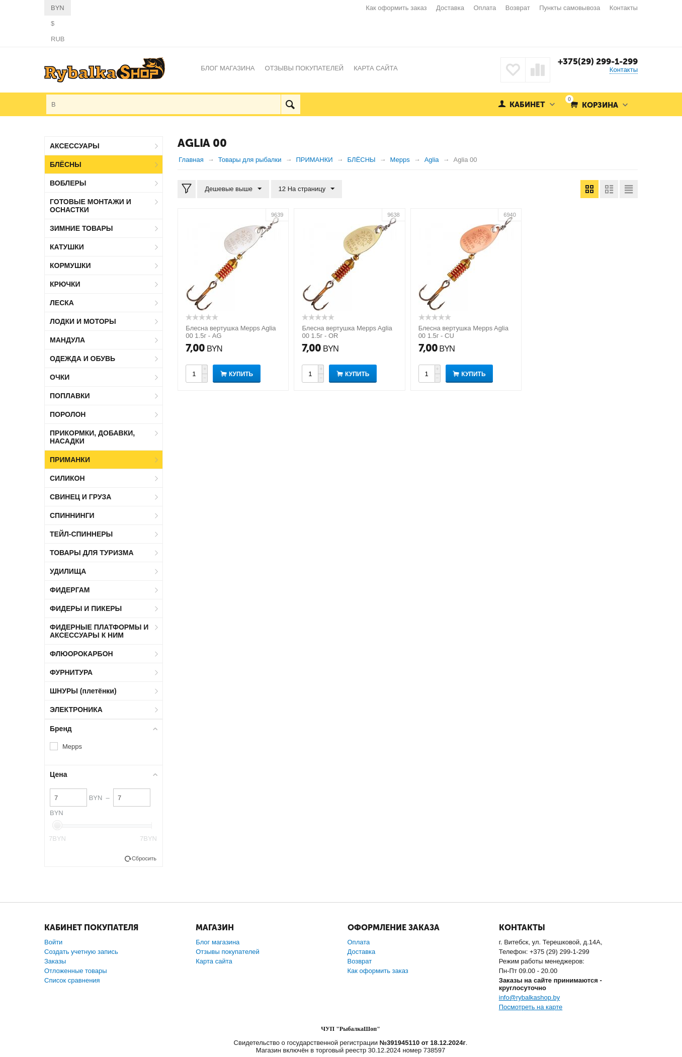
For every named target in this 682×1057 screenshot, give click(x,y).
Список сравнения (72, 980)
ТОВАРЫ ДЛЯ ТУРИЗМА (92, 553)
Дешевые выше (233, 189)
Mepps (72, 746)
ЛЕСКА (62, 303)
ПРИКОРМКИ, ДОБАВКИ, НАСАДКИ (92, 437)
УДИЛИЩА (68, 571)
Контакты (624, 8)
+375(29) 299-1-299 (598, 61)
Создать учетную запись (81, 951)
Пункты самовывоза (569, 8)
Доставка (450, 8)
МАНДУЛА (67, 340)
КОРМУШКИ (70, 265)
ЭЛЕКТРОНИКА (76, 710)
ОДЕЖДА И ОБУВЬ (82, 359)
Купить (241, 374)
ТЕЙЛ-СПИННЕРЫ (81, 534)
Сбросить (144, 858)
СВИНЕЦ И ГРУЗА (80, 497)
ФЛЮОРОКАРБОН (81, 654)
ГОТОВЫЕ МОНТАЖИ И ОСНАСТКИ (90, 206)
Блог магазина (217, 942)
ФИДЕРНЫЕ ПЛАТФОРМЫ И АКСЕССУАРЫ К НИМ (99, 631)
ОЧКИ (59, 377)
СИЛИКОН (67, 478)
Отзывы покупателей (228, 951)
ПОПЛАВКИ (70, 396)
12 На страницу (307, 189)
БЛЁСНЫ (65, 164)
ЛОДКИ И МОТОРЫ (83, 321)
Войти (53, 942)
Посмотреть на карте (530, 1007)
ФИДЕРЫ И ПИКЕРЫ (86, 608)
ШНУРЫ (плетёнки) (83, 691)
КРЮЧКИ (65, 284)
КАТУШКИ (67, 247)
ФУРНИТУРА (71, 672)
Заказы (55, 961)
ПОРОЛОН (68, 414)
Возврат (517, 8)
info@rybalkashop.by (529, 997)
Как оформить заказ (396, 8)
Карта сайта (214, 961)
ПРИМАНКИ (70, 460)
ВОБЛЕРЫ (68, 183)
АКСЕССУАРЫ (75, 146)
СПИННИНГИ (72, 515)
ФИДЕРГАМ (70, 590)
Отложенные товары (75, 971)
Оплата (485, 8)
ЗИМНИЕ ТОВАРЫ (81, 228)
